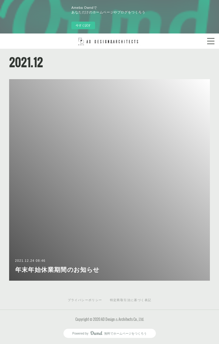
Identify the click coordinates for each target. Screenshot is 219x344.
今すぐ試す (83, 25)
